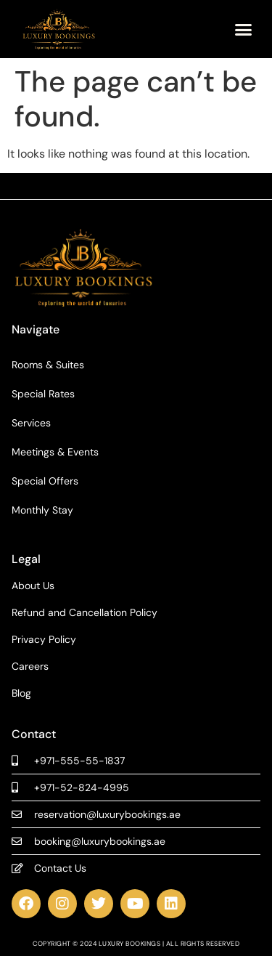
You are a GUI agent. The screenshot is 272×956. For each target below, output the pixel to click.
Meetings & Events (55, 451)
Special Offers (45, 480)
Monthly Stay (42, 510)
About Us (33, 586)
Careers (30, 666)
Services (31, 422)
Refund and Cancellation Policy (84, 613)
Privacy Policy (44, 639)
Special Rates (43, 393)
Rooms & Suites (48, 364)
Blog (21, 693)
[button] (243, 29)
